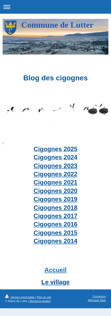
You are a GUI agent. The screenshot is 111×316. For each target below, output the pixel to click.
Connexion (99, 296)
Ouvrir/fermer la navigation (55, 6)
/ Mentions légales (39, 301)
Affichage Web (97, 300)
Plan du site (44, 297)
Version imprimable (20, 297)
